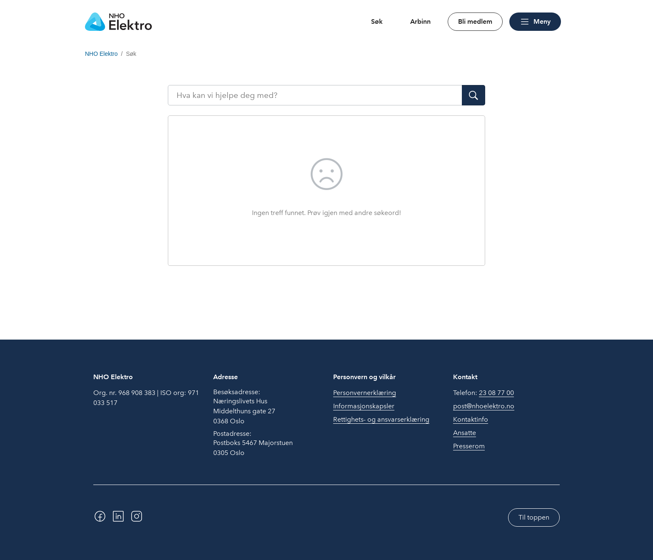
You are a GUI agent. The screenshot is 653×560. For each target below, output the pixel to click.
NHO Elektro (101, 53)
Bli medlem (475, 21)
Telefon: (483, 393)
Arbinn (420, 21)
